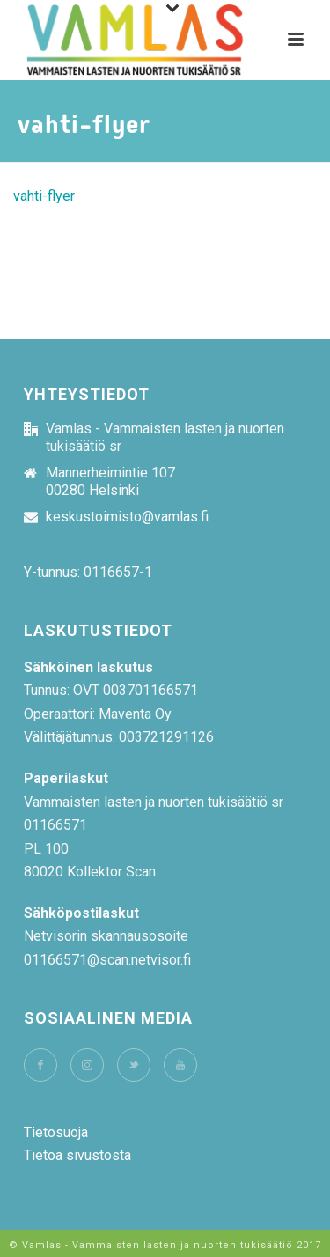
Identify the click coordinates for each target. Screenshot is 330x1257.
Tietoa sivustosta (77, 1155)
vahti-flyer (44, 196)
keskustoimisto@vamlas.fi (127, 517)
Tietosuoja (56, 1132)
